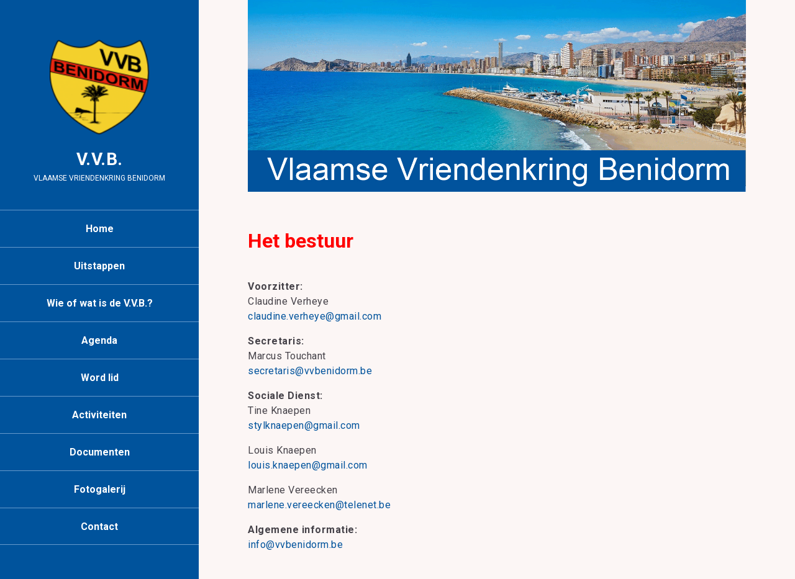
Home (100, 229)
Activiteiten (99, 415)
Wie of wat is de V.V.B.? (100, 303)
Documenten (100, 452)
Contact (99, 526)
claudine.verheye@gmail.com (314, 316)
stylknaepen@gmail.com (304, 425)
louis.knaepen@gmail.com (308, 465)
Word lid (100, 378)
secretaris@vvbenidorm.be (310, 371)
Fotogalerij (99, 489)
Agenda (99, 340)
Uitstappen (99, 266)
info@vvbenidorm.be (295, 544)
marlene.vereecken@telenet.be (319, 505)
